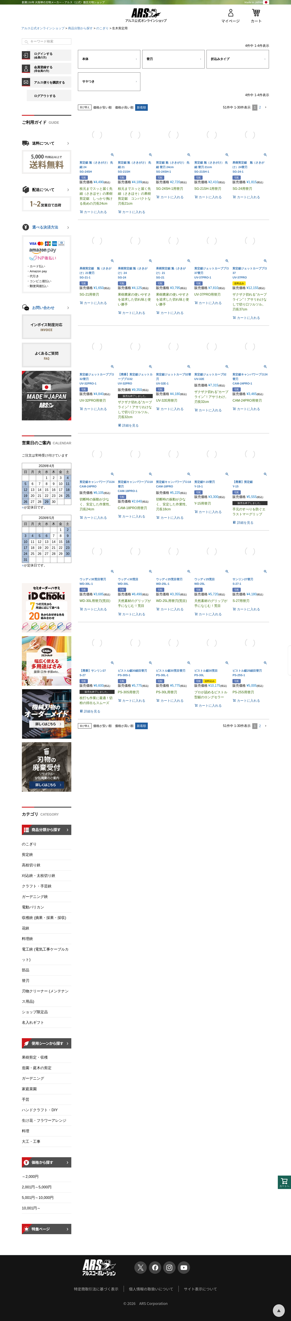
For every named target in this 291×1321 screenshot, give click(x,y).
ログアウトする (45, 96)
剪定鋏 (27, 855)
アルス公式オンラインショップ (43, 28)
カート (256, 21)
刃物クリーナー (45, 996)
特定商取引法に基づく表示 (96, 1289)
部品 (25, 970)
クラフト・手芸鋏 (37, 886)
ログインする (52, 55)
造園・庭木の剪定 (37, 1068)
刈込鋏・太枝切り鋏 (38, 876)
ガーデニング (33, 1078)
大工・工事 (31, 1141)
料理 (25, 1131)
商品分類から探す (80, 28)
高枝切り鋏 (31, 865)
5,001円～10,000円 (38, 1198)
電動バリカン (33, 907)
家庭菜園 (29, 1089)
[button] (266, 107)
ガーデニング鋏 (35, 897)
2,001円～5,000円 (37, 1187)
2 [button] (260, 107)
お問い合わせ (43, 308)
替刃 (25, 981)
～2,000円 (30, 1177)
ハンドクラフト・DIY (40, 1110)
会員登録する (52, 68)
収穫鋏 (44, 918)
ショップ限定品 (35, 1012)
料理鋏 (27, 939)
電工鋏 (45, 954)
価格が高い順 (124, 107)
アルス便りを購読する (49, 82)
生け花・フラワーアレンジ (44, 1120)
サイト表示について (200, 1289)
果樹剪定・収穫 (35, 1057)
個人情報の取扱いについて (151, 1289)
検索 (26, 42)
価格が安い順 (102, 107)
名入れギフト (33, 1022)
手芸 (25, 1099)
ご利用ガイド (34, 122)
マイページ (230, 21)
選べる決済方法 (45, 227)
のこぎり (102, 28)
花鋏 (25, 928)
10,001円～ (31, 1208)
